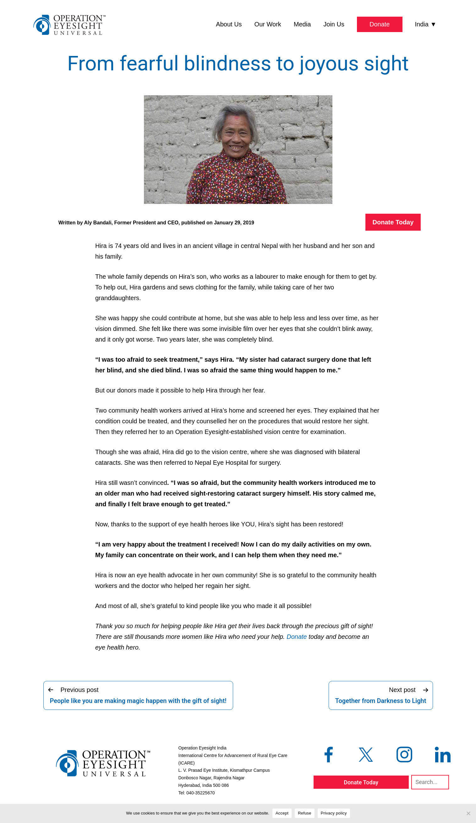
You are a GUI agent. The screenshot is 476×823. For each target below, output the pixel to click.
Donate (379, 24)
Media (302, 24)
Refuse (304, 813)
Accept (282, 813)
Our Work (267, 24)
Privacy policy (334, 813)
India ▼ (426, 24)
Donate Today (393, 222)
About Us (229, 24)
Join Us (333, 24)
